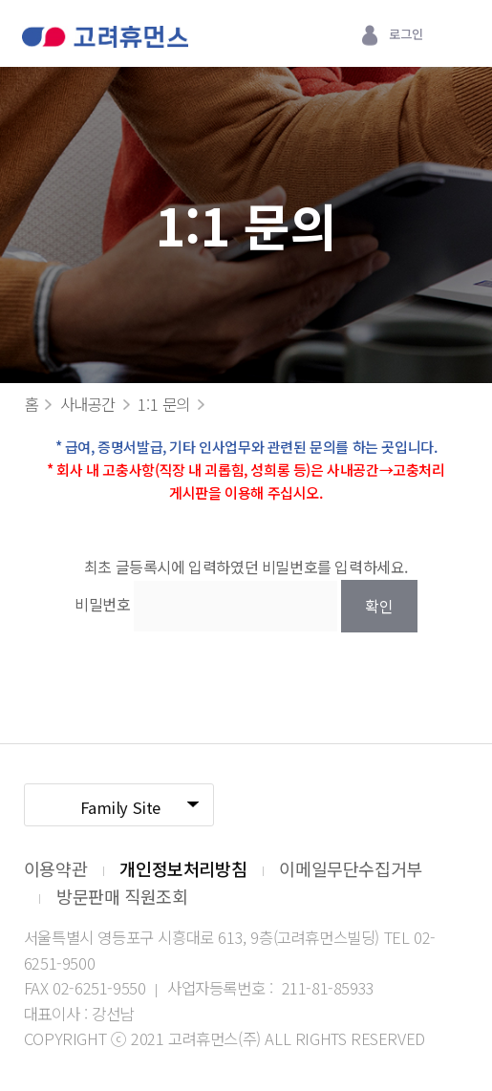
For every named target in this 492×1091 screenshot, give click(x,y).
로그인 (405, 34)
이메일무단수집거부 (350, 868)
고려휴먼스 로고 (105, 39)
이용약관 (55, 868)
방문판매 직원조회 (121, 896)
